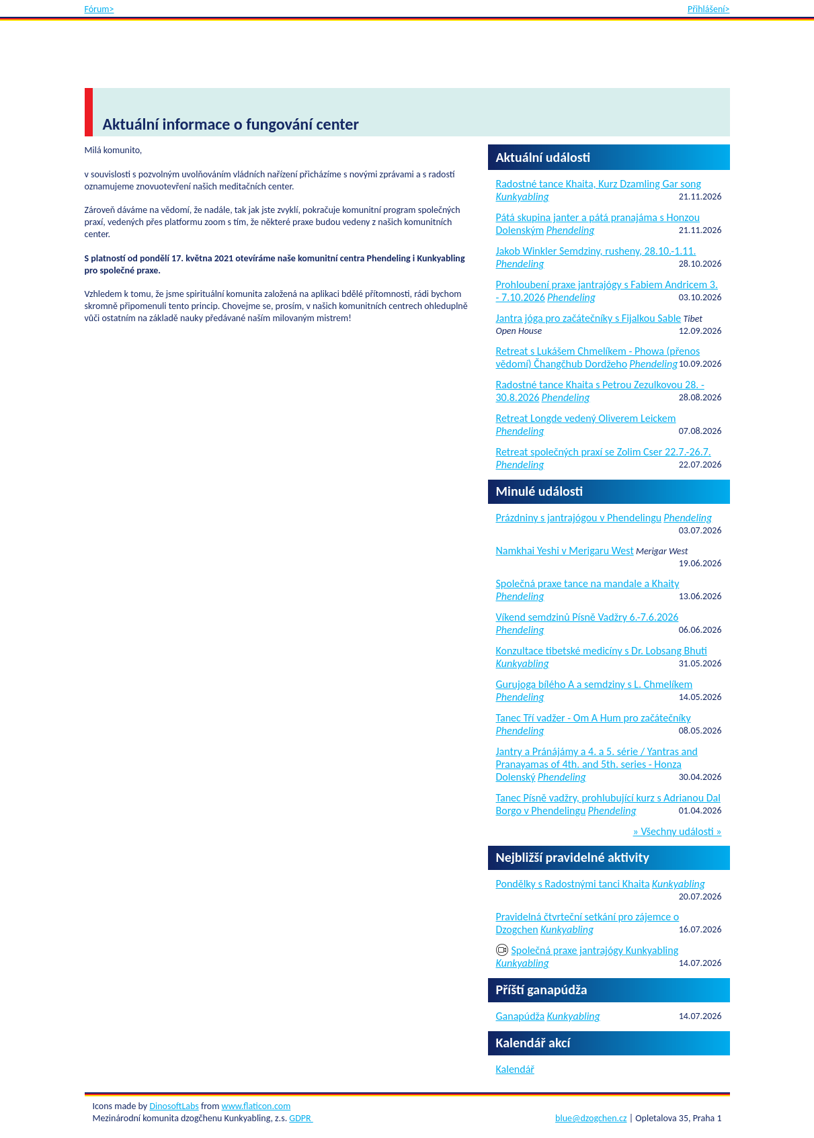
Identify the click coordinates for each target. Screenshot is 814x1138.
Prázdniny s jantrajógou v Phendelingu (579, 517)
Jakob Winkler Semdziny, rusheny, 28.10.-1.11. (596, 251)
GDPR (301, 1118)
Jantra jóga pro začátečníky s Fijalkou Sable (589, 318)
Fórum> (99, 9)
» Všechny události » (677, 832)
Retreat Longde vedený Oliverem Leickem (586, 418)
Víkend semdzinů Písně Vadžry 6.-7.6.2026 (587, 617)
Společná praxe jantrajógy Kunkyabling (595, 950)
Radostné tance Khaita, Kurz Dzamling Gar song (599, 183)
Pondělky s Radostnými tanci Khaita (573, 883)
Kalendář (515, 1069)
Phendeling (570, 230)
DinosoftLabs (173, 1106)
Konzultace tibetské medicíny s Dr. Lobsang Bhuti (601, 650)
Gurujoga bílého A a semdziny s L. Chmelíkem (594, 684)
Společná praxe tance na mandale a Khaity (588, 583)
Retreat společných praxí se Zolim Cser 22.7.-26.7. (603, 451)
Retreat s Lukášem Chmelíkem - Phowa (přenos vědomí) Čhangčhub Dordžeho (598, 357)
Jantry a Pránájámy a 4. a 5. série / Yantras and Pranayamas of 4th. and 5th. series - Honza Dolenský (597, 764)
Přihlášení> (709, 9)
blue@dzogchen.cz (590, 1118)
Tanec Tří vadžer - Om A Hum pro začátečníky (593, 717)
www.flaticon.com (256, 1106)
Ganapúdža (520, 1016)
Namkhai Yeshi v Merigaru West (565, 550)
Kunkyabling (522, 196)
